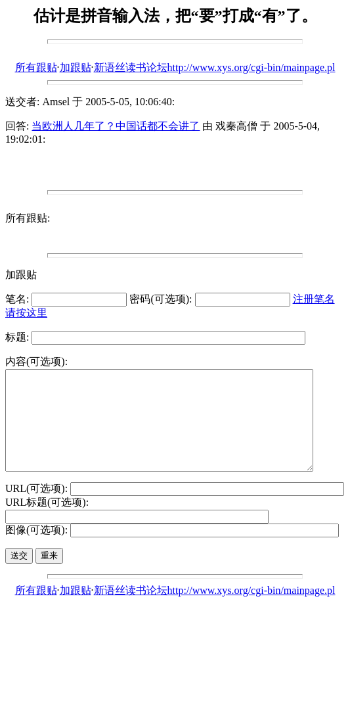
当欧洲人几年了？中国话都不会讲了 (116, 126)
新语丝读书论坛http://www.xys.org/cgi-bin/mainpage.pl (215, 67)
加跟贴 (75, 67)
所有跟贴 (36, 67)
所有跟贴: (27, 218)
